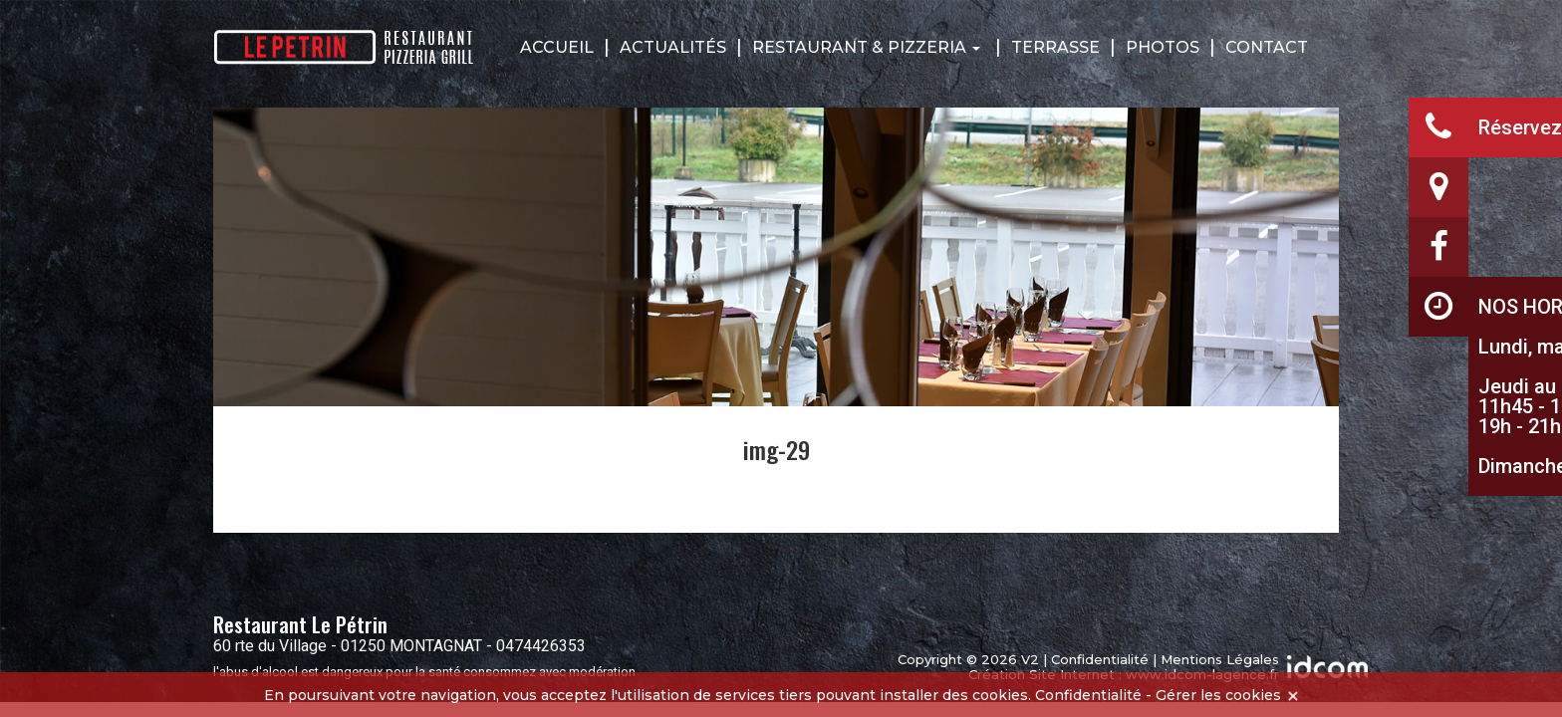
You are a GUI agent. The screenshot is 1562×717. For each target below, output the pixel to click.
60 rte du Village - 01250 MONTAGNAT (347, 645)
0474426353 (541, 645)
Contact (1266, 47)
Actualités (673, 47)
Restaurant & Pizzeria (866, 47)
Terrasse (1055, 47)
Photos (1162, 47)
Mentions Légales (1220, 659)
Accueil (557, 47)
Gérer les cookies (1218, 695)
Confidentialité (1100, 659)
